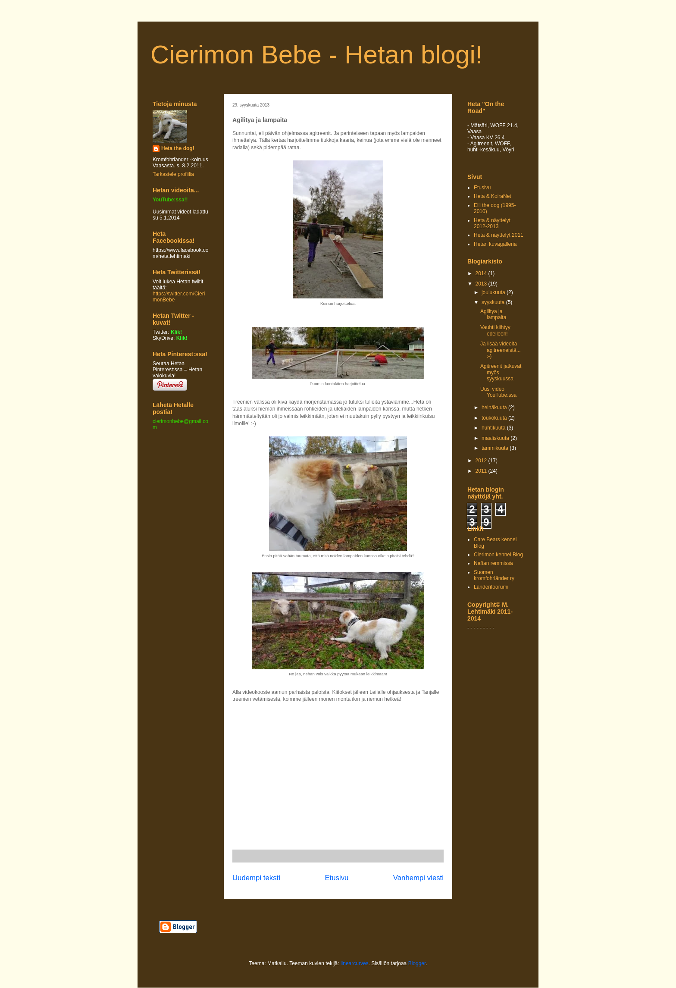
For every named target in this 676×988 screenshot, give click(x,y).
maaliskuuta (496, 438)
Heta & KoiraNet (492, 196)
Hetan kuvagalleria (495, 244)
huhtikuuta (494, 428)
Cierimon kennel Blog (498, 555)
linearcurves (355, 963)
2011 (482, 471)
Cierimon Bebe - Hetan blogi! (316, 54)
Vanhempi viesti (418, 878)
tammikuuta (496, 448)
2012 (482, 461)
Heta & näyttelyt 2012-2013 (492, 223)
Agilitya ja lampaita (493, 314)
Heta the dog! (177, 148)
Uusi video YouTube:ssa (498, 392)
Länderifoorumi (491, 587)
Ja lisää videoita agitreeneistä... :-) (500, 350)
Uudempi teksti (256, 878)
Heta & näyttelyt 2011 (498, 235)
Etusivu (336, 878)
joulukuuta (494, 292)
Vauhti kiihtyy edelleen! (495, 330)
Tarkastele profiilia (173, 174)
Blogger (417, 963)
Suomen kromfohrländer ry (494, 575)
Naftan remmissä (493, 563)
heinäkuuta (495, 408)
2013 (482, 284)
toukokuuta (495, 418)
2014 (482, 273)
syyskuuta (494, 302)
